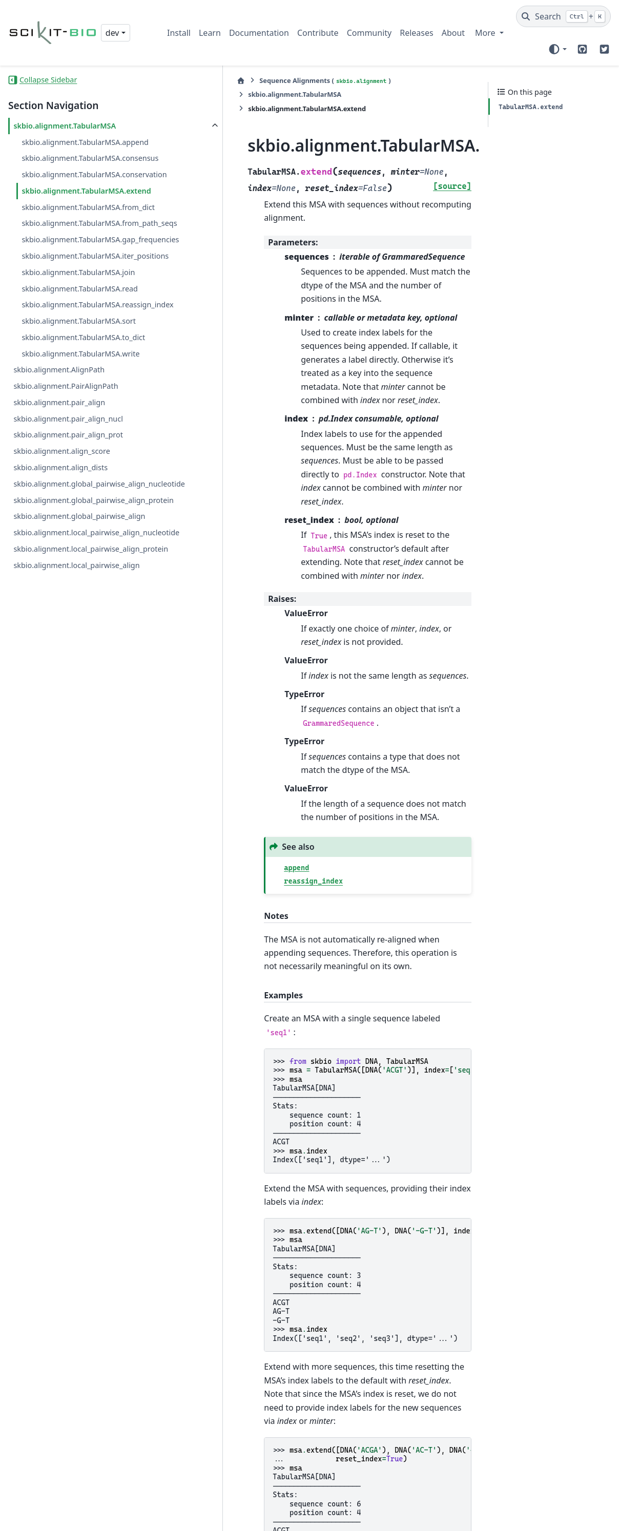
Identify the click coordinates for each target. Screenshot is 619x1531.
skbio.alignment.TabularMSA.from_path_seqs (84, 290)
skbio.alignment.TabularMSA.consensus (84, 176)
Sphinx (346, 1516)
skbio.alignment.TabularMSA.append (83, 148)
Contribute (318, 32)
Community (369, 32)
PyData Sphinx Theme (541, 1516)
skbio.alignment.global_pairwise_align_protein (79, 628)
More (486, 32)
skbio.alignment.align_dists (60, 577)
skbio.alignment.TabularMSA (64, 126)
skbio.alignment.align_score (61, 560)
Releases (416, 32)
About (453, 32)
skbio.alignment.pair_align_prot (67, 544)
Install (179, 32)
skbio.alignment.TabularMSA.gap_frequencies (83, 319)
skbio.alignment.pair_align (59, 512)
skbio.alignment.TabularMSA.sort (79, 430)
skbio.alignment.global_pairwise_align (79, 650)
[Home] (173, 80)
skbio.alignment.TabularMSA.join (78, 369)
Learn (210, 32)
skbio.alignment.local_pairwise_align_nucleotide (78, 672)
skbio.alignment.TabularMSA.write (80, 463)
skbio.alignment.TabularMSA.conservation (83, 205)
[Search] (563, 16)
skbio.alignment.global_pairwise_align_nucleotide (79, 600)
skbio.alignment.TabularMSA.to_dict (83, 447)
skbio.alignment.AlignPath (59, 479)
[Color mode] (557, 49)
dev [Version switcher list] (112, 32)
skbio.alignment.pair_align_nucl (67, 528)
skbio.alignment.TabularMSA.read (80, 386)
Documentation (259, 32)
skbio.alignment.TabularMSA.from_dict (84, 262)
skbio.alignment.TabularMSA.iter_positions (84, 347)
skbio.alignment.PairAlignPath (65, 495)
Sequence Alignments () (256, 81)
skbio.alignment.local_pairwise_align (76, 723)
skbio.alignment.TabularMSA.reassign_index (84, 408)
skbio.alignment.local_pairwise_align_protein (78, 701)
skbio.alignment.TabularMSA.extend (84, 233)
